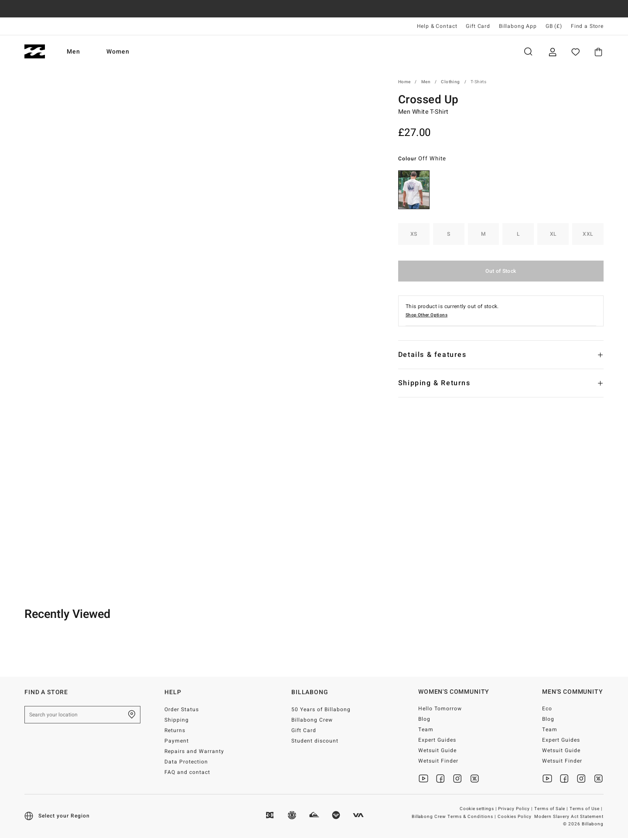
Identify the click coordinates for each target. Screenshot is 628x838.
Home (404, 82)
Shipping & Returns (434, 383)
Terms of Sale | (552, 809)
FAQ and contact (187, 772)
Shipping (176, 720)
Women (118, 51)
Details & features (432, 354)
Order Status (181, 709)
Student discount (314, 741)
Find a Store (587, 26)
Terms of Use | (587, 809)
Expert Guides (437, 740)
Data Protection (186, 762)
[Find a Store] (131, 714)
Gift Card (478, 26)
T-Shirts (478, 82)
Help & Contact (437, 26)
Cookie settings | (479, 809)
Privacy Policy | (516, 809)
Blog (424, 719)
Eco (547, 708)
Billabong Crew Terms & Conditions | (454, 817)
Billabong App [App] (518, 26)
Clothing (450, 82)
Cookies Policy (515, 817)
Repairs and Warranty (194, 751)
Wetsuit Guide (437, 750)
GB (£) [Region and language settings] (554, 26)
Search (528, 51)
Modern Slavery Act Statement (569, 817)
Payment (176, 741)
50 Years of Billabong (321, 709)
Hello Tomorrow (440, 708)
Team (425, 729)
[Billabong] (34, 51)
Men (73, 51)
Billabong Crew (312, 720)
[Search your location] (82, 714)
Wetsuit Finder (438, 761)
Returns (174, 730)
